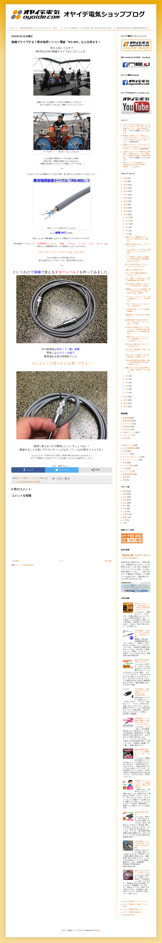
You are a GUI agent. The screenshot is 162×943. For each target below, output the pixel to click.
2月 (127, 389)
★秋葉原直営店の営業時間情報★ (131, 28)
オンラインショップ (130, 460)
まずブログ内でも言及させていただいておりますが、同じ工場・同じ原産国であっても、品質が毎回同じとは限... (136, 128)
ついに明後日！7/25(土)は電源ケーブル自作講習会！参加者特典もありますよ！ (137, 259)
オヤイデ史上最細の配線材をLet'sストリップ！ (136, 274)
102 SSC (126, 429)
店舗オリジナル (129, 432)
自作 (124, 451)
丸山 (124, 503)
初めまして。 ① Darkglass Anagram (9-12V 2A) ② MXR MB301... (134, 165)
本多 (124, 508)
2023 (125, 188)
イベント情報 (128, 466)
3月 (127, 386)
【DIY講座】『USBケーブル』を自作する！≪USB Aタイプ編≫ (142, 634)
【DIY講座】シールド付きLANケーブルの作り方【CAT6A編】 (142, 845)
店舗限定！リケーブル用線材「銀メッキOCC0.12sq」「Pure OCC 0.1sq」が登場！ (138, 291)
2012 (125, 403)
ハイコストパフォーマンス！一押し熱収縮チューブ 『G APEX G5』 (138, 299)
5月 (127, 379)
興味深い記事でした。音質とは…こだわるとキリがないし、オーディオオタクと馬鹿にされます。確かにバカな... (136, 139)
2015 (125, 214)
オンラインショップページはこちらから (62, 252)
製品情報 (37, 482)
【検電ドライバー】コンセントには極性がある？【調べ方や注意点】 (142, 784)
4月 (127, 383)
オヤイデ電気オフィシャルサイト (135, 901)
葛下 (124, 506)
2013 (125, 400)
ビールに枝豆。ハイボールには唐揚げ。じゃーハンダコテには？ (138, 252)
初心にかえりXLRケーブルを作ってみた (142, 872)
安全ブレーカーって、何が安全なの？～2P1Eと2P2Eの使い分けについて (142, 606)
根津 (124, 494)
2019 (125, 201)
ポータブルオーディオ (131, 457)
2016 (125, 211)
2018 (125, 205)
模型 (124, 477)
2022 (125, 191)
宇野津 (125, 514)
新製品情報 (127, 421)
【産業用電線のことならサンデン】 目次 (39, 28)
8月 (127, 231)
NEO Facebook (129, 915)
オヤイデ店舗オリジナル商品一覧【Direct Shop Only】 (87, 28)
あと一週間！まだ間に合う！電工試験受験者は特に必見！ (138, 279)
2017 (125, 208)
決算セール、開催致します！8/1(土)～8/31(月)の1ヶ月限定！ (136, 239)
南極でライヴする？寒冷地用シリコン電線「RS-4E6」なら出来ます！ (138, 370)
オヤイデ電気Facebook (132, 912)
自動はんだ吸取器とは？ (134, 270)
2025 (125, 181)
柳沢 (124, 500)
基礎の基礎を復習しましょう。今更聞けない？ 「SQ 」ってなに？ (142, 753)
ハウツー (126, 454)
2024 (125, 185)
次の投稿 (15, 561)
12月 (127, 217)
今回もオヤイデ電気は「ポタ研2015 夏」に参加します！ (137, 356)
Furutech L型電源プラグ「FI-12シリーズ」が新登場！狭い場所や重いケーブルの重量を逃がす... (137, 330)
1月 (127, 393)
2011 (125, 407)
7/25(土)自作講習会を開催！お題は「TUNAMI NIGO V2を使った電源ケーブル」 (137, 362)
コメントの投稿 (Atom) (24, 565)
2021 (125, 195)
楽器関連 (126, 427)
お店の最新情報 (23, 482)
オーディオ (127, 424)
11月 (127, 221)
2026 (125, 178)
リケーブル (127, 435)
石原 (124, 520)
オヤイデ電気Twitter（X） (133, 909)
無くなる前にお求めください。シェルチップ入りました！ (138, 265)
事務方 (125, 517)
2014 (125, 397)
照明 (124, 480)
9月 (127, 227)
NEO (125, 438)
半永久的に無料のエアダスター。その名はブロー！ (138, 345)
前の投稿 (108, 561)
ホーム (12, 28)
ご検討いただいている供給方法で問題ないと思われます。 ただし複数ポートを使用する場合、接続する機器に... (136, 155)
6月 (127, 376)
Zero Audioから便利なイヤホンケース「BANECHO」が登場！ (137, 285)
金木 (124, 497)
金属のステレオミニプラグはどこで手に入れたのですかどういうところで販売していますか (136, 147)
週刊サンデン (128, 445)
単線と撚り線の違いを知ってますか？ (142, 661)
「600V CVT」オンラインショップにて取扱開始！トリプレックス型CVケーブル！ (137, 339)
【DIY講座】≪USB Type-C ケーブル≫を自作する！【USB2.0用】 (142, 692)
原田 (31, 482)
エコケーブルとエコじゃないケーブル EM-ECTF (138, 305)
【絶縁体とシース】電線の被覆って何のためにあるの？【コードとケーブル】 (142, 721)
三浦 (124, 511)
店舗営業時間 (128, 474)
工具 (124, 468)
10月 (127, 224)
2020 (125, 198)
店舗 (124, 463)
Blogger (97, 930)
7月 (127, 234)
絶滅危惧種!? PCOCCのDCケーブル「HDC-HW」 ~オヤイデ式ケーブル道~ (137, 322)
